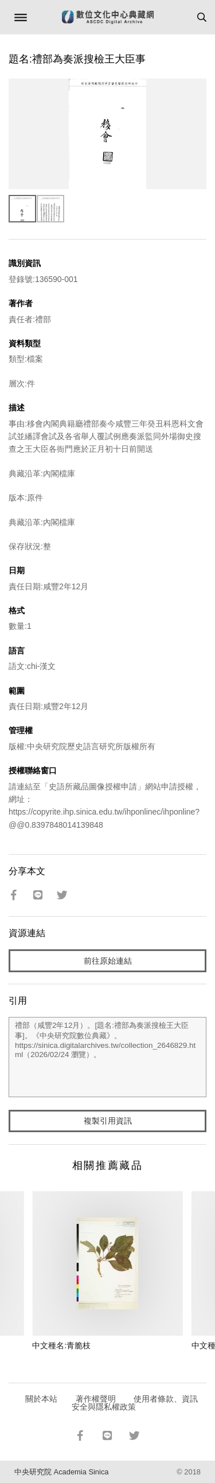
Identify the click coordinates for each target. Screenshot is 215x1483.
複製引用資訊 (108, 1120)
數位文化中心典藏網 (108, 17)
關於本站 (41, 1398)
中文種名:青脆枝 (61, 1345)
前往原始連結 (108, 960)
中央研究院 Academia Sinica (61, 1472)
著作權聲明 (96, 1398)
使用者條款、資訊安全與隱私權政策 (135, 1402)
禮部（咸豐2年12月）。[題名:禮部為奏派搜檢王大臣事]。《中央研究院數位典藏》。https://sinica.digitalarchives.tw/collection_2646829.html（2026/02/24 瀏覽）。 (107, 1057)
